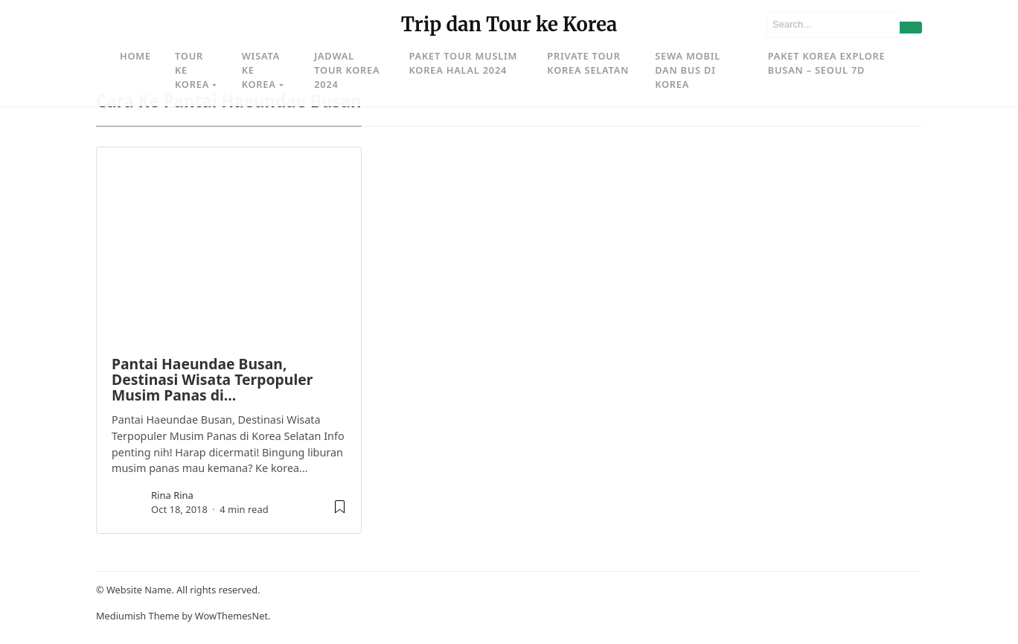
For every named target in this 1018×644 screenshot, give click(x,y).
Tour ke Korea (192, 70)
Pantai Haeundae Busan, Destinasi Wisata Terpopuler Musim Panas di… (212, 380)
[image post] (229, 244)
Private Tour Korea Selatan (588, 63)
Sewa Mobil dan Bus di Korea (687, 70)
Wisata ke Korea (261, 70)
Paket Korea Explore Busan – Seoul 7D (827, 63)
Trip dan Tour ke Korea (509, 24)
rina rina (172, 495)
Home (135, 56)
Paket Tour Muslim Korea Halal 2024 (463, 63)
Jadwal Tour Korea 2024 (347, 70)
